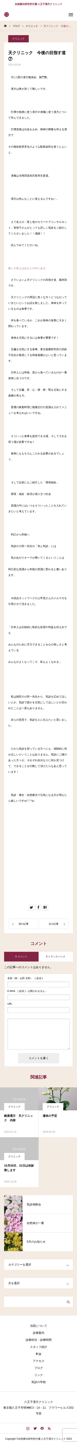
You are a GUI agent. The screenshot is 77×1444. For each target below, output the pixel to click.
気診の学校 (38, 1382)
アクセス (38, 1361)
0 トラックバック (55, 956)
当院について (38, 1325)
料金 (38, 1354)
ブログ (38, 1368)
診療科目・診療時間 (39, 1339)
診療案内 (38, 1332)
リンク (38, 1375)
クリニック (18, 38)
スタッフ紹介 (38, 1346)
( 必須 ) (25, 978)
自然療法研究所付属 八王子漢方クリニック (38, 4)
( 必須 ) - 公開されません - (27, 991)
